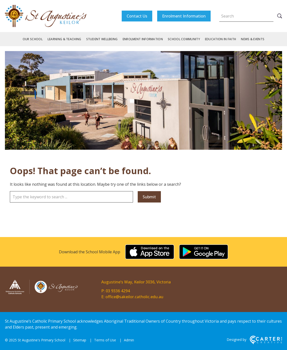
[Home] (42, 293)
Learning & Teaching (64, 39)
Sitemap (79, 340)
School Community (184, 39)
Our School (33, 39)
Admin (129, 340)
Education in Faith (220, 39)
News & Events (252, 39)
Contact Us (137, 16)
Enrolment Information (184, 16)
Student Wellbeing (102, 39)
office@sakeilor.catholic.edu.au (134, 296)
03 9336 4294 (118, 291)
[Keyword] (246, 16)
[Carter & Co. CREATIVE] (266, 343)
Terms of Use (105, 340)
